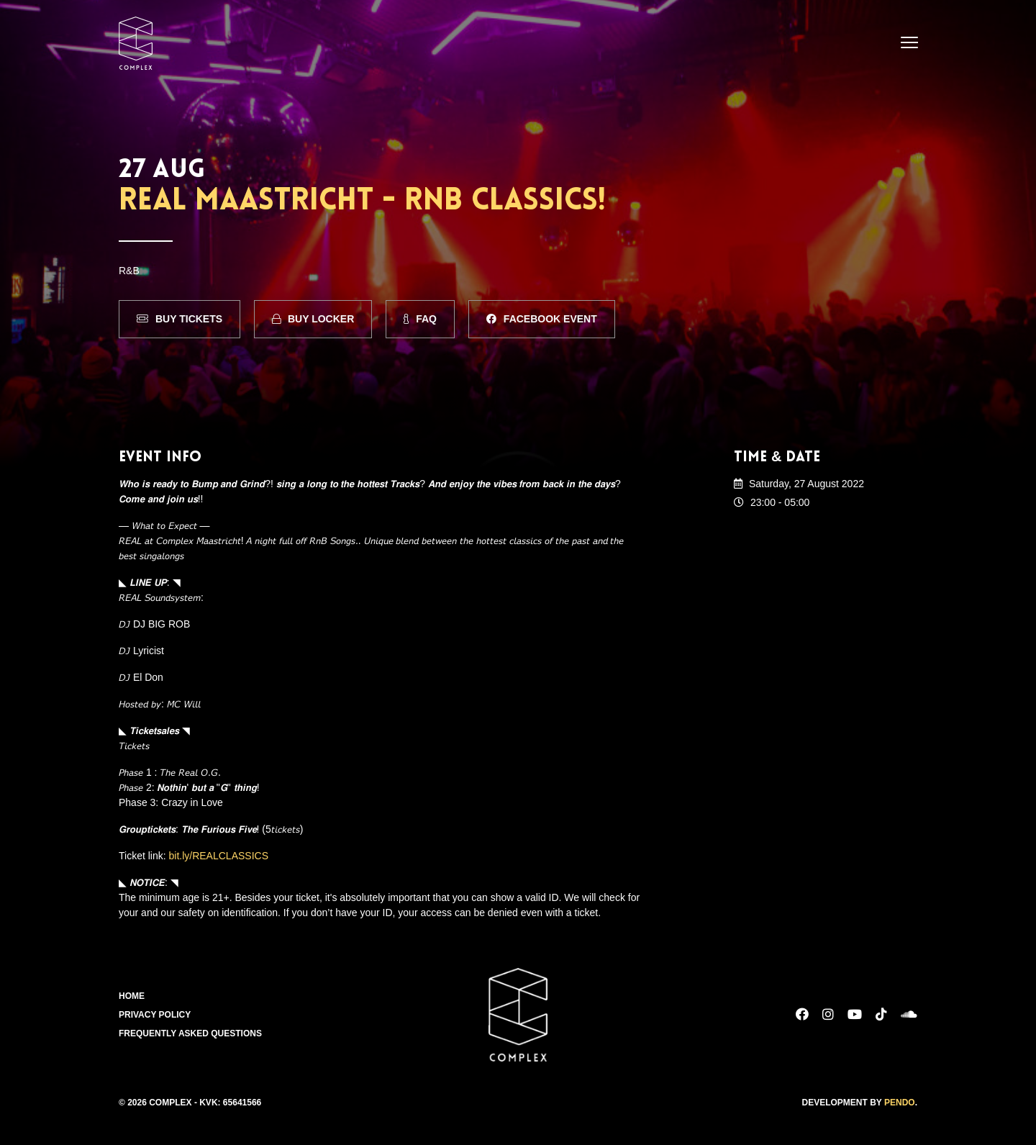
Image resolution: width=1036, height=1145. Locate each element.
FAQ (420, 319)
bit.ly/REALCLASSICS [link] (219, 855)
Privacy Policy (155, 1015)
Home (132, 996)
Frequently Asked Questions (190, 1033)
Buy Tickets (179, 319)
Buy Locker (313, 319)
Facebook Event (541, 319)
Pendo (899, 1103)
